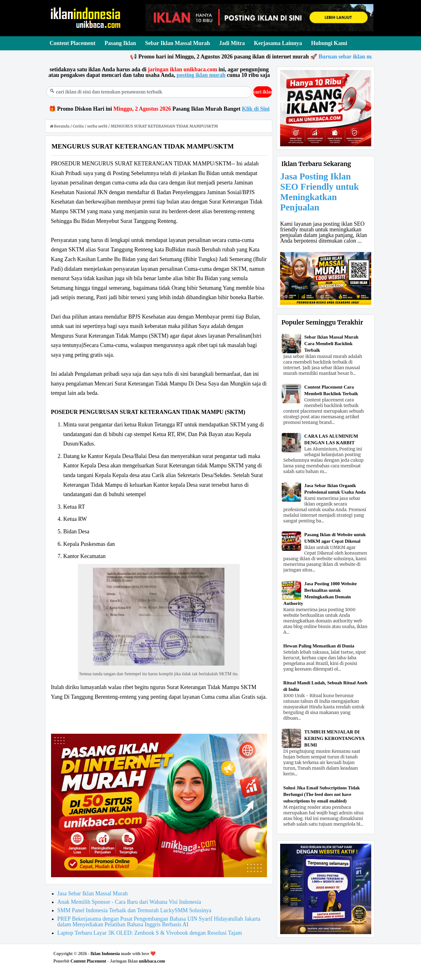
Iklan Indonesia (105, 953)
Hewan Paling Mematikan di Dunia (318, 645)
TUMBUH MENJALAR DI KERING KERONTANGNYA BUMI (334, 738)
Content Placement (88, 961)
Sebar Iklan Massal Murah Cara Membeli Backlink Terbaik (331, 344)
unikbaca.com (152, 961)
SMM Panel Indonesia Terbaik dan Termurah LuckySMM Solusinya (134, 910)
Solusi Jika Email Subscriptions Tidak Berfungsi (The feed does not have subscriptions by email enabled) (321, 794)
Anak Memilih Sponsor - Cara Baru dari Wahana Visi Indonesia (129, 902)
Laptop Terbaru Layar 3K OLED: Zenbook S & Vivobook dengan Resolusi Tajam (149, 933)
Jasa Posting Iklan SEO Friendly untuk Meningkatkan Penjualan (319, 191)
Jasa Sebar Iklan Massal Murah (92, 893)
